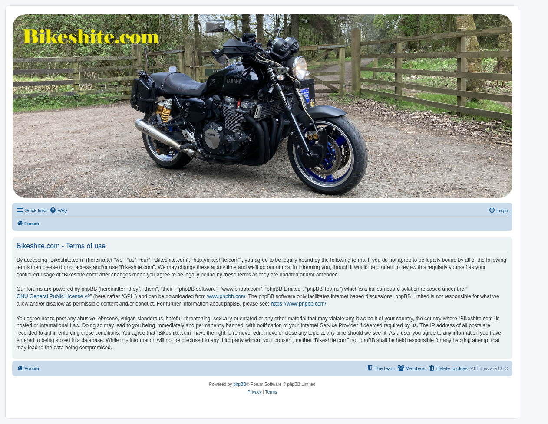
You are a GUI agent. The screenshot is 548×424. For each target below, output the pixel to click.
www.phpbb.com (226, 296)
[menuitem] (58, 210)
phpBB (239, 384)
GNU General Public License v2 (53, 296)
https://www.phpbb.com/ (298, 304)
